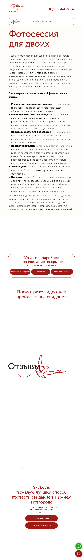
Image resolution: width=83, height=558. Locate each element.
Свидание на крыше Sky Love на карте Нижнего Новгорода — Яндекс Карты (41, 468)
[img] (15, 21)
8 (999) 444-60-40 (62, 9)
